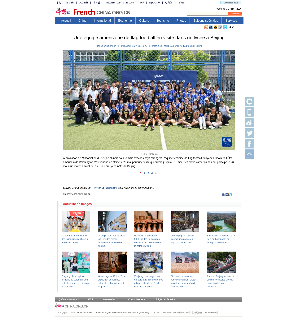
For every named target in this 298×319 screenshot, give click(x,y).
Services (231, 20)
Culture (144, 20)
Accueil (66, 20)
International (102, 20)
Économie (125, 20)
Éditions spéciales (205, 20)
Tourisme (163, 20)
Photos (181, 20)
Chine (82, 20)
